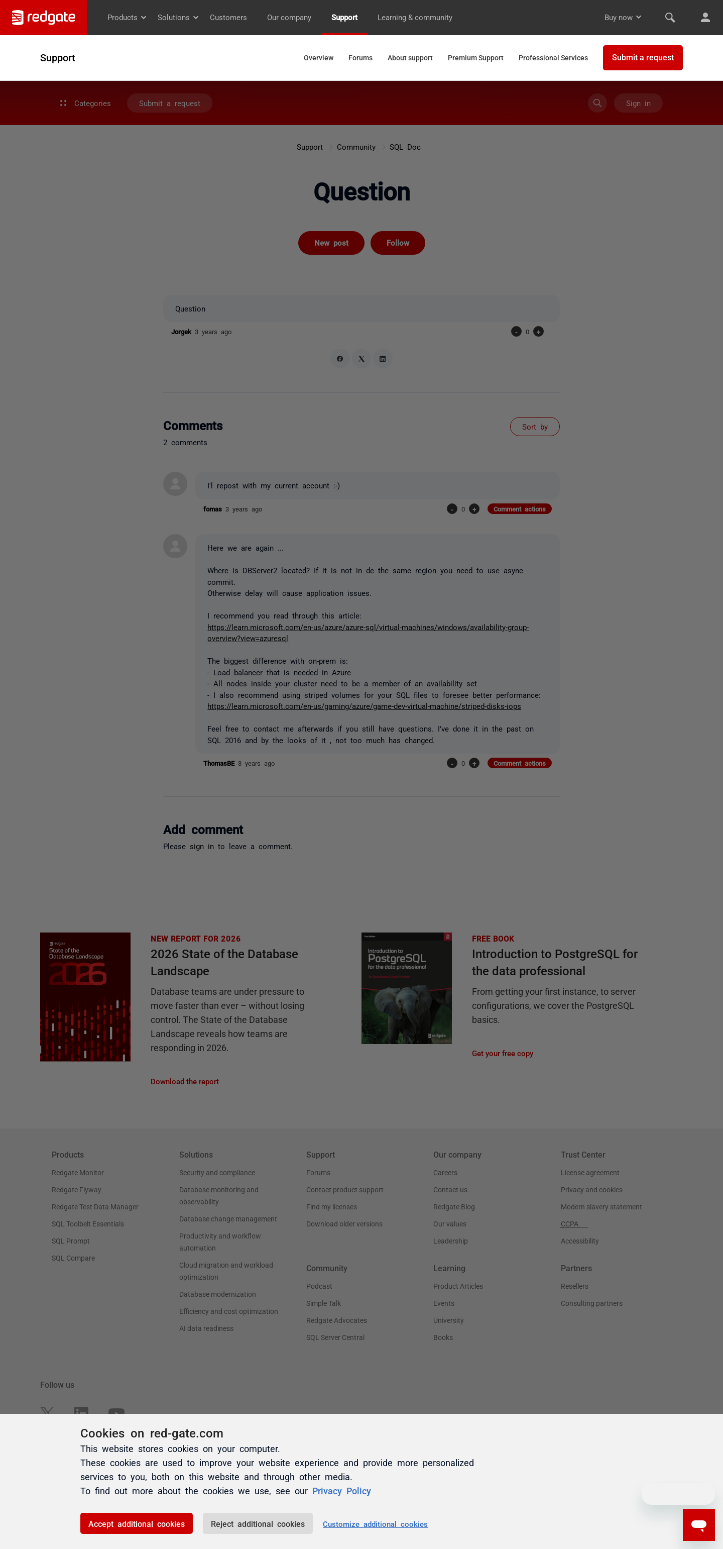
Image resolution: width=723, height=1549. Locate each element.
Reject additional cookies (258, 1523)
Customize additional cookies (375, 1523)
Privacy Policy (341, 1490)
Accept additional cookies (136, 1523)
